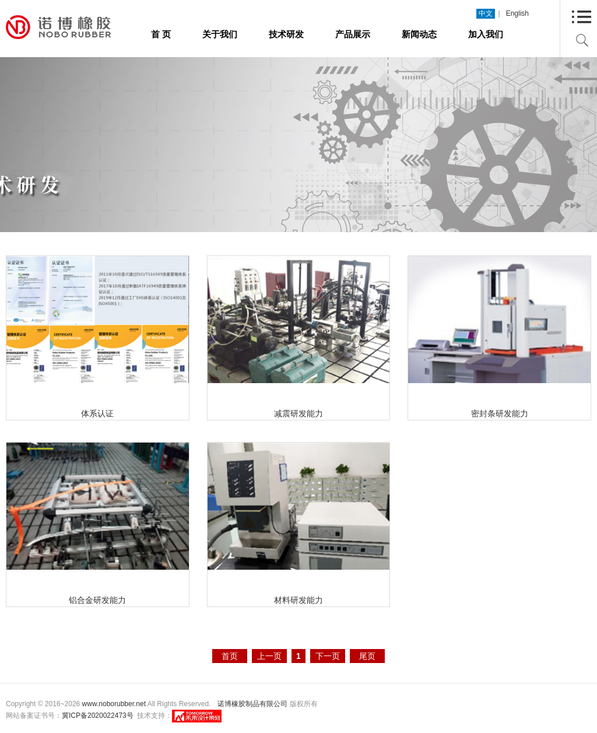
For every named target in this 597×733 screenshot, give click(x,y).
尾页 (367, 656)
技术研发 (286, 34)
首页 (230, 656)
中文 (486, 13)
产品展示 (352, 34)
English (517, 13)
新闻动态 (419, 34)
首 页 (161, 34)
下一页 (327, 656)
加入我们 (485, 34)
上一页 (269, 656)
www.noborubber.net (114, 704)
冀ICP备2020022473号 (98, 715)
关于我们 (219, 34)
